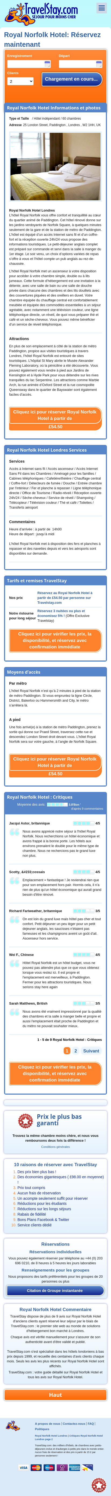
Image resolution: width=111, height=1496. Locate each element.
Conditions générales (55, 1146)
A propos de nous (47, 1423)
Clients (13, 73)
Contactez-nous (74, 1423)
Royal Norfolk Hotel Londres (51, 1435)
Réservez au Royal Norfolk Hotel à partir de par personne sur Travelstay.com (64, 598)
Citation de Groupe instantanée (55, 1290)
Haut (55, 1394)
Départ (64, 56)
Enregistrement (19, 56)
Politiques (42, 1429)
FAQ (91, 1423)
